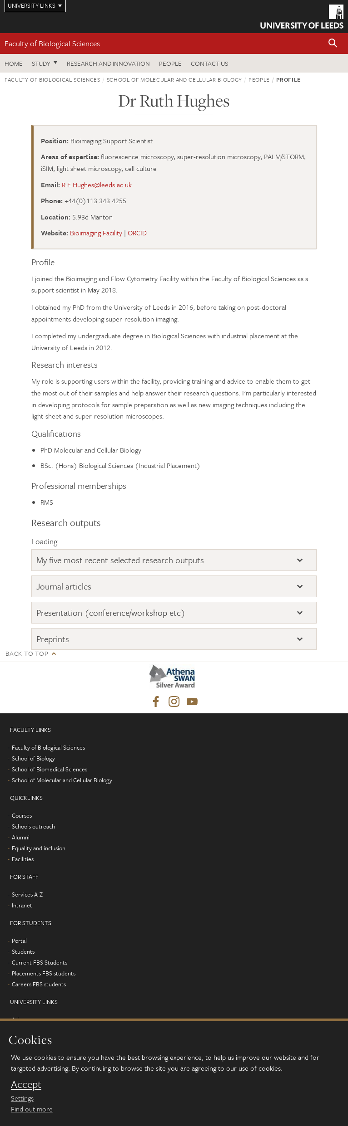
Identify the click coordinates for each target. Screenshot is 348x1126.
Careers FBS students (39, 984)
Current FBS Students (39, 962)
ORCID (137, 233)
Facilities (23, 858)
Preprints (52, 639)
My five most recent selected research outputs (120, 560)
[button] (333, 43)
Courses (22, 815)
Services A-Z (27, 894)
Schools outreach (33, 826)
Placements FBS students (43, 973)
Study (41, 63)
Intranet (22, 905)
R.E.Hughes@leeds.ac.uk (97, 185)
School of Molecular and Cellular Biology (174, 79)
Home (14, 63)
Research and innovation (108, 63)
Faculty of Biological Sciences (52, 43)
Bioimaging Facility (96, 233)
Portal (19, 940)
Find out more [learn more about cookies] (32, 1109)
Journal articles (63, 586)
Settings (22, 1098)
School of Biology (33, 758)
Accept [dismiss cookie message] (26, 1084)
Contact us (209, 63)
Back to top (26, 653)
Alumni (21, 837)
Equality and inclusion (38, 848)
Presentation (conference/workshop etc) (110, 612)
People (170, 63)
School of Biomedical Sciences (49, 769)
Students (23, 951)
